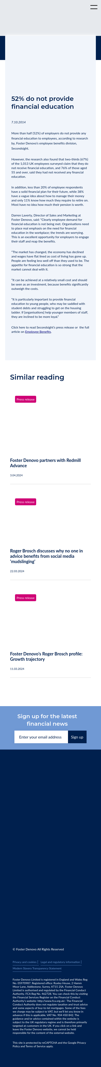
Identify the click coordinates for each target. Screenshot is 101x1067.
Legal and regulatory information (61, 962)
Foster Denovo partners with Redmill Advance (45, 463)
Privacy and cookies (26, 962)
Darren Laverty (21, 215)
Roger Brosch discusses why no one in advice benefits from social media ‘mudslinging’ (46, 556)
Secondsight (19, 148)
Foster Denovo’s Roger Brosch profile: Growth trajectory (46, 656)
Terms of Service (36, 1046)
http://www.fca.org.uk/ (51, 1000)
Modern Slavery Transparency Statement (37, 968)
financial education (24, 138)
